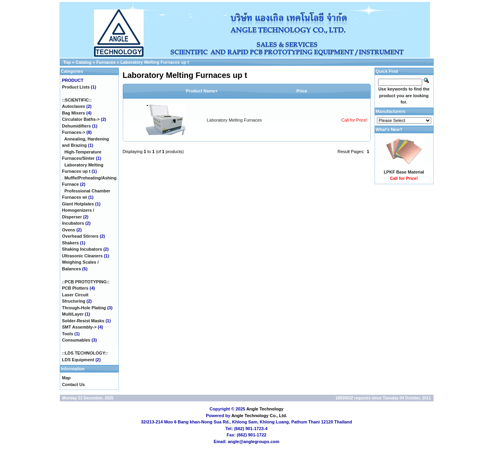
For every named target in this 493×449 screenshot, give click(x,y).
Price (302, 91)
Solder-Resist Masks (83, 320)
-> (73, 132)
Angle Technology (265, 409)
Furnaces (106, 62)
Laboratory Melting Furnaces (234, 120)
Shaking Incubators (82, 249)
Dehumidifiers (76, 126)
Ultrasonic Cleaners (82, 255)
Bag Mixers (73, 113)
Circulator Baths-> (81, 119)
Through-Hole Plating (84, 307)
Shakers (70, 242)
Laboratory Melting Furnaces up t (154, 62)
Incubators (73, 223)
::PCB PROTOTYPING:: (86, 281)
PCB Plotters (75, 288)
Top (67, 62)
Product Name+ (202, 91)
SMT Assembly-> (79, 327)
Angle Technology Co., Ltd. (259, 415)
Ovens (69, 229)
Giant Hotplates (78, 203)
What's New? (389, 129)
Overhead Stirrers (80, 236)
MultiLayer (73, 314)
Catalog (83, 62)
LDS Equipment (78, 359)
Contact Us (73, 384)
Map (66, 377)
